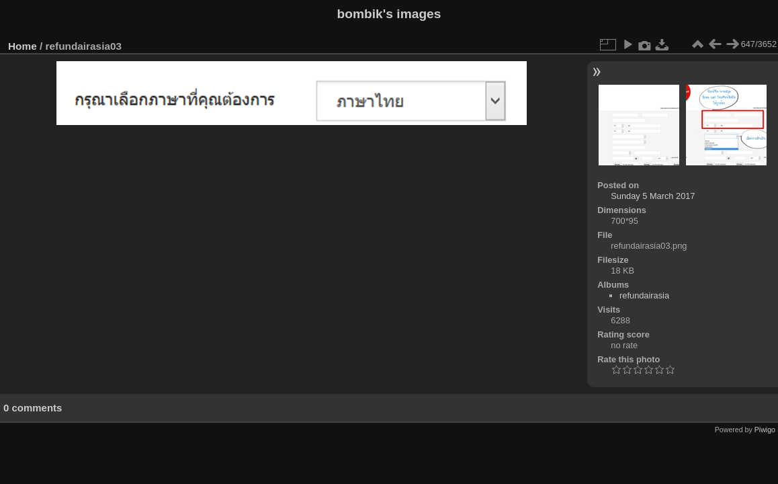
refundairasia (644, 295)
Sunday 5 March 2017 (653, 196)
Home (22, 46)
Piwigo (764, 430)
